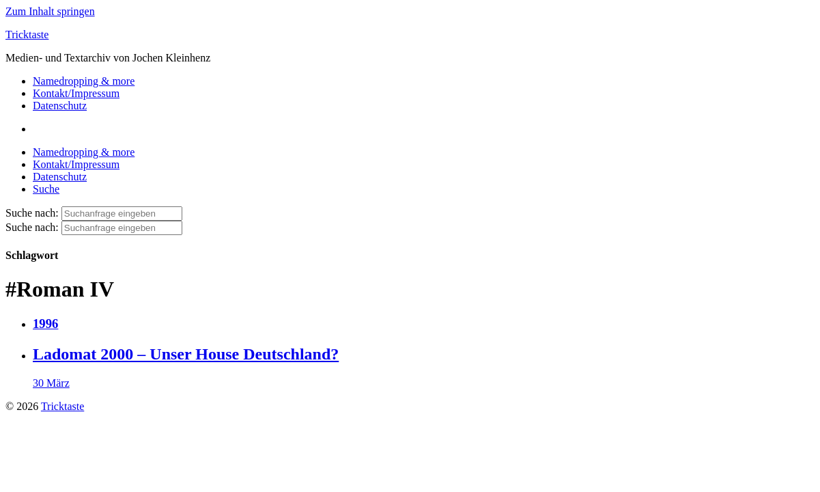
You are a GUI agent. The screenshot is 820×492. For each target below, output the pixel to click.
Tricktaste (26, 34)
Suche (46, 189)
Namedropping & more (84, 81)
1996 (45, 323)
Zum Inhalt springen (50, 11)
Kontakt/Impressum (76, 93)
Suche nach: (32, 213)
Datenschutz (60, 105)
